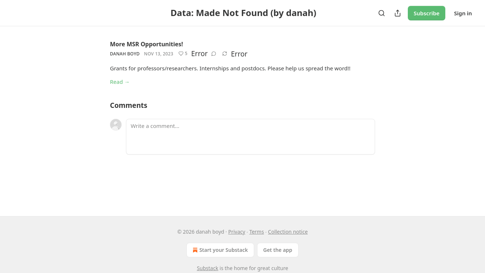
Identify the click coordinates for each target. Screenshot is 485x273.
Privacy (236, 231)
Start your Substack (219, 250)
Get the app (277, 249)
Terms (256, 231)
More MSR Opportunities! (146, 44)
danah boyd (125, 54)
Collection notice (288, 231)
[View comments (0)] (213, 53)
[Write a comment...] (250, 137)
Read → (120, 81)
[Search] (381, 13)
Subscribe (426, 13)
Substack (207, 268)
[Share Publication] (397, 13)
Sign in (463, 13)
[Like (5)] (183, 53)
